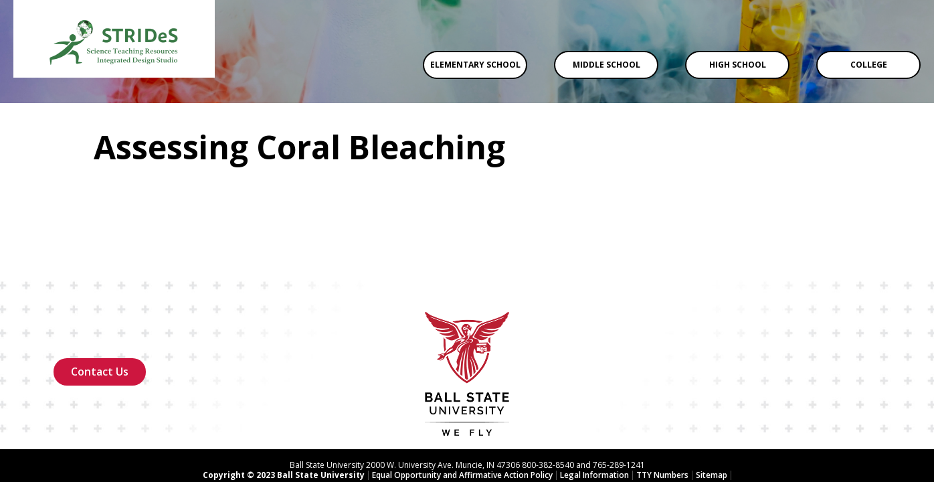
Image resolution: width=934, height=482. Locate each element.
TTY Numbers (662, 421)
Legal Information (594, 421)
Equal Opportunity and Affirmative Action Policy (462, 421)
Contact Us (99, 318)
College (868, 64)
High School (737, 64)
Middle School (606, 64)
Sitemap (711, 421)
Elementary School (475, 64)
